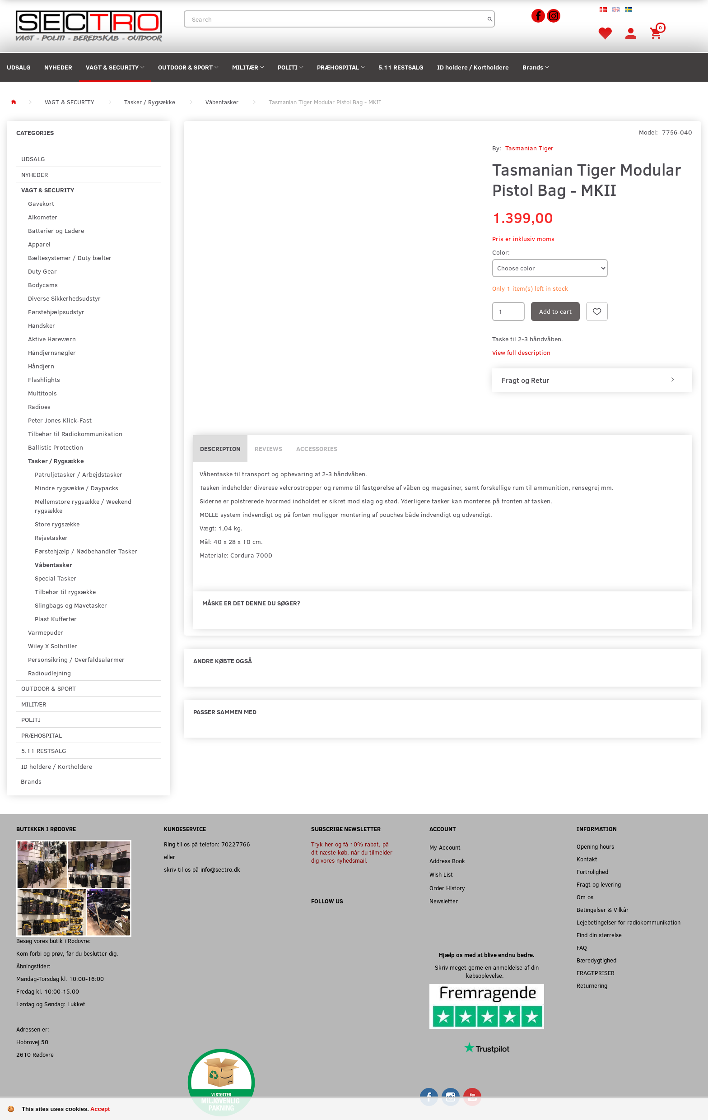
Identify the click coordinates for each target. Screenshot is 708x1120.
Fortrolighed (592, 871)
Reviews (268, 448)
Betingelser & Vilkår (603, 909)
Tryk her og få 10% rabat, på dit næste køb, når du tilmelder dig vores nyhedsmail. (351, 852)
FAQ (582, 947)
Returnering (592, 985)
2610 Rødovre (35, 1054)
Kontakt (587, 859)
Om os (585, 897)
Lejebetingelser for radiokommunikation (628, 922)
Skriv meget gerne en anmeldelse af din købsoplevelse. (487, 971)
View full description (521, 352)
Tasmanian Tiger (529, 148)
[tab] (592, 380)
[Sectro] (88, 25)
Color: (501, 252)
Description (220, 448)
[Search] (490, 18)
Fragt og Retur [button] (525, 380)
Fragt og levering (599, 884)
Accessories (316, 448)
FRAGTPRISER (596, 972)
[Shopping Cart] (657, 33)
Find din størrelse (599, 935)
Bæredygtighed (596, 960)
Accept (100, 1109)
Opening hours (595, 846)
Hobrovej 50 (32, 1042)
